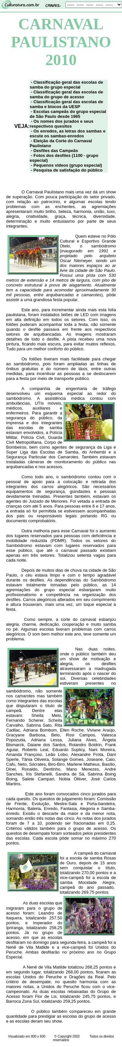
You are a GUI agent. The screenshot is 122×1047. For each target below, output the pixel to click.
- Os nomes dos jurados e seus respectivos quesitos (61, 124)
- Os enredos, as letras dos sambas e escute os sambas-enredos (67, 133)
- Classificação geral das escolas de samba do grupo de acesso (66, 94)
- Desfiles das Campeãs (54, 150)
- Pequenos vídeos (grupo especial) (66, 165)
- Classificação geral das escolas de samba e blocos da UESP (66, 104)
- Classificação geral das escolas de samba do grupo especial (66, 85)
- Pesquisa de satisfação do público (66, 170)
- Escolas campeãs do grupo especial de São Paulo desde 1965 (68, 114)
